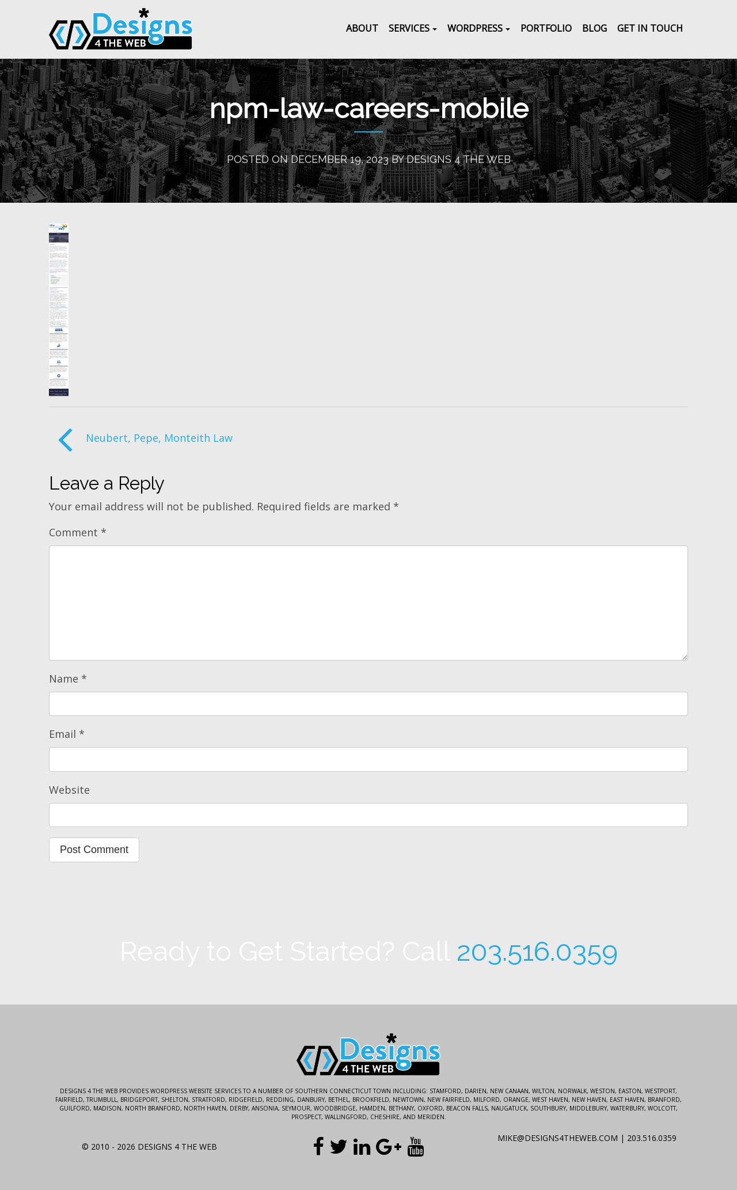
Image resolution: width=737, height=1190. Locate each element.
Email (67, 734)
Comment (78, 532)
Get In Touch (650, 28)
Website (69, 790)
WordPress (475, 28)
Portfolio (546, 28)
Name (68, 678)
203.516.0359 (537, 951)
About (362, 28)
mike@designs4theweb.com (557, 1137)
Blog (594, 28)
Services (409, 28)
